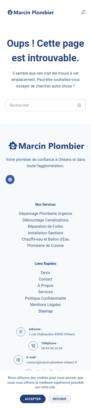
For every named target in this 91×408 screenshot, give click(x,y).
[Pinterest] (10, 179)
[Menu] (83, 12)
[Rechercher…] (40, 105)
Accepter (33, 399)
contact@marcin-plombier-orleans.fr (51, 362)
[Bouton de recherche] (80, 105)
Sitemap (45, 311)
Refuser (59, 399)
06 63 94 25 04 (51, 348)
